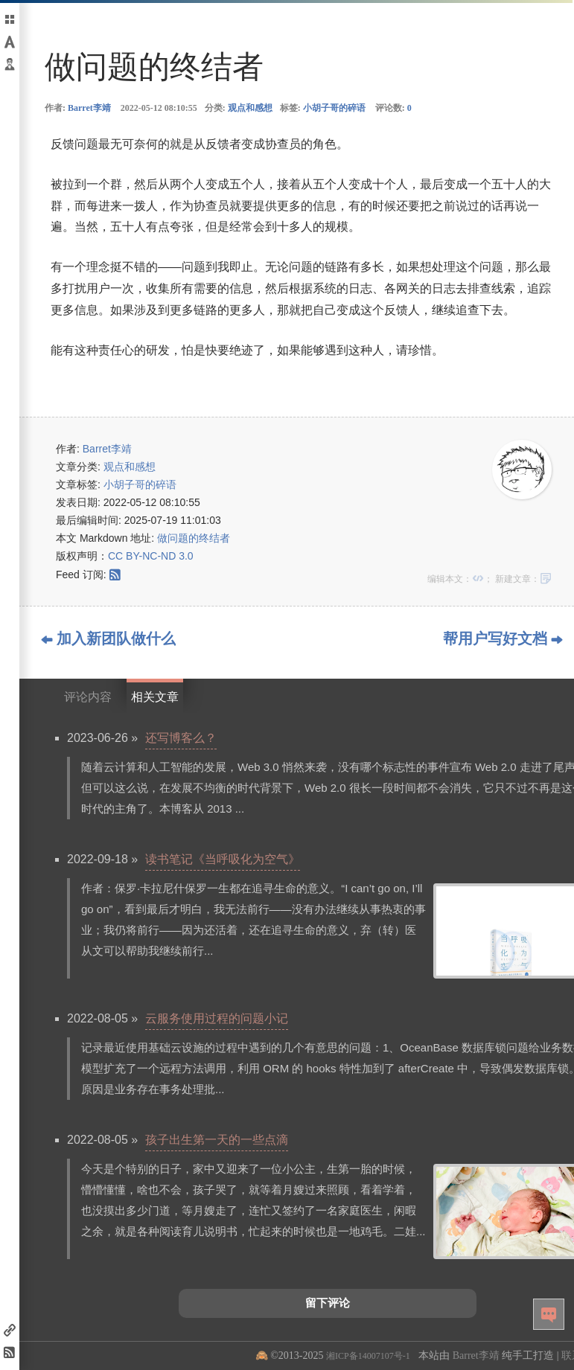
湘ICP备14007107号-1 (368, 1356)
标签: (323, 108)
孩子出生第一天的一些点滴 (216, 1139)
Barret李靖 (89, 108)
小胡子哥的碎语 (334, 108)
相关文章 (155, 697)
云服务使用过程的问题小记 (216, 1018)
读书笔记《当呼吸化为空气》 (222, 859)
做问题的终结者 (193, 538)
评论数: (393, 108)
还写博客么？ (181, 738)
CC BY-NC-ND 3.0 (151, 556)
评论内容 (88, 697)
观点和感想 (250, 108)
